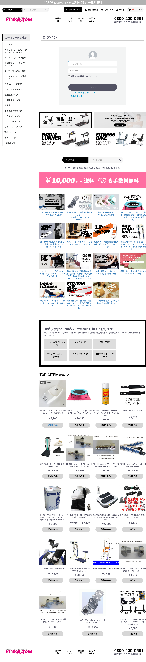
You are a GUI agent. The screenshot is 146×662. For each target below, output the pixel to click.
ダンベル (8, 44)
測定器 (7, 105)
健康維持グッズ (11, 95)
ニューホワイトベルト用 (56, 343)
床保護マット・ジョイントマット (15, 64)
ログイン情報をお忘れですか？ (84, 92)
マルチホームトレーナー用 (56, 355)
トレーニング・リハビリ (15, 58)
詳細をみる (53, 425)
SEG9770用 (105, 342)
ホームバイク (10, 137)
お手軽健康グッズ (12, 100)
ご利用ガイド (69, 19)
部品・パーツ (10, 132)
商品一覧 (58, 19)
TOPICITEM (9, 143)
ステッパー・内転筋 (13, 84)
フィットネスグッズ (13, 89)
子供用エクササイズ (13, 111)
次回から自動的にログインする (84, 76)
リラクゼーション (12, 116)
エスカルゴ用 (80, 342)
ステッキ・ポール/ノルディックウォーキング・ (15, 51)
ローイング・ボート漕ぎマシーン (15, 77)
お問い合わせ (92, 19)
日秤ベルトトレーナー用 (105, 355)
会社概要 (81, 19)
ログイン (92, 87)
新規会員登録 (76, 96)
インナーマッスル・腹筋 (15, 71)
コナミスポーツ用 (80, 354)
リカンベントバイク (13, 127)
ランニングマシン (12, 121)
